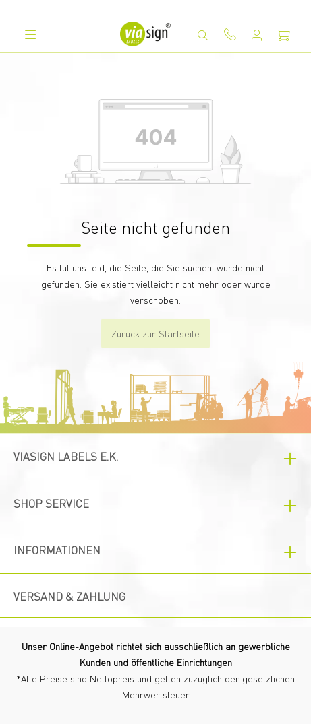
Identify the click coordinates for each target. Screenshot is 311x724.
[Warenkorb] (284, 35)
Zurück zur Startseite (155, 333)
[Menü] (30, 34)
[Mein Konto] (257, 35)
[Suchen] (203, 35)
